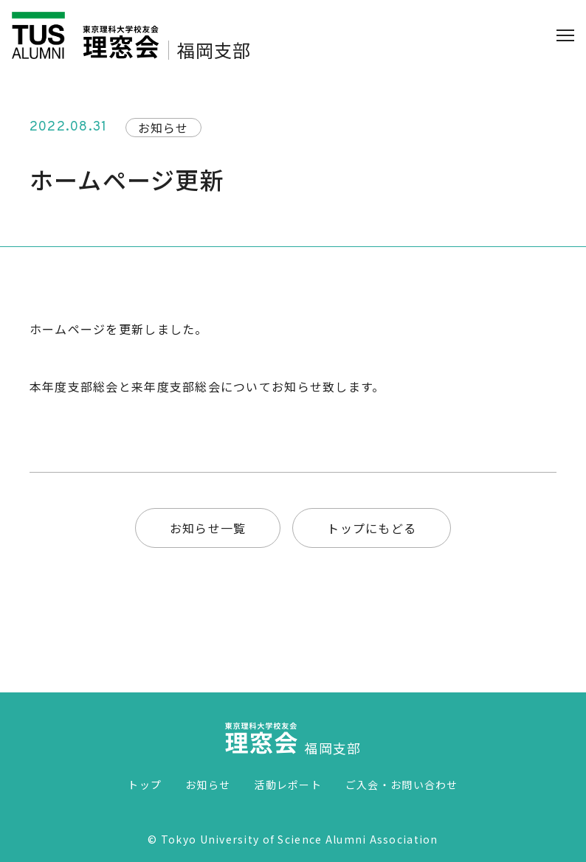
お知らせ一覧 (208, 528)
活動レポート (288, 784)
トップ (145, 784)
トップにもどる (371, 528)
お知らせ (207, 784)
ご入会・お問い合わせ (401, 784)
